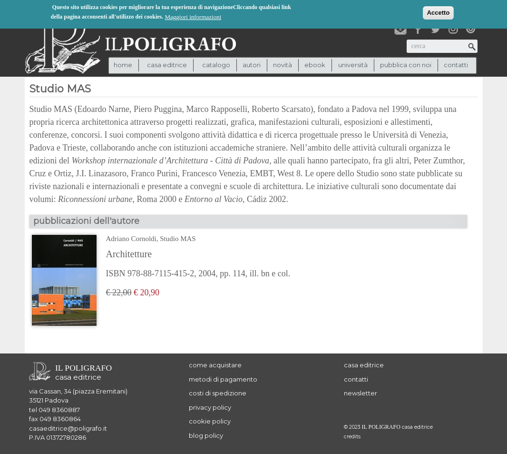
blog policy (206, 435)
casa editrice (364, 365)
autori (252, 65)
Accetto (438, 12)
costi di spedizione (217, 393)
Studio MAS (177, 238)
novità (282, 65)
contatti (456, 65)
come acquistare (215, 365)
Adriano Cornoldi (131, 238)
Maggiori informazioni (193, 16)
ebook (314, 65)
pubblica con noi (405, 65)
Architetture (129, 254)
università (353, 65)
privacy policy (210, 407)
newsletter (360, 393)
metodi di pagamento (223, 379)
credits (352, 437)
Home (123, 65)
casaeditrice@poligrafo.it (68, 428)
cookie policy (210, 421)
